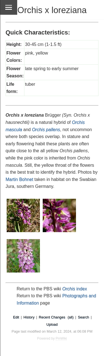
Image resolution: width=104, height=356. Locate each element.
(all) (70, 317)
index (74, 288)
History (28, 317)
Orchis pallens (46, 129)
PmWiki (61, 338)
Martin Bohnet (19, 179)
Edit (16, 317)
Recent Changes (52, 317)
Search (83, 317)
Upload (52, 324)
